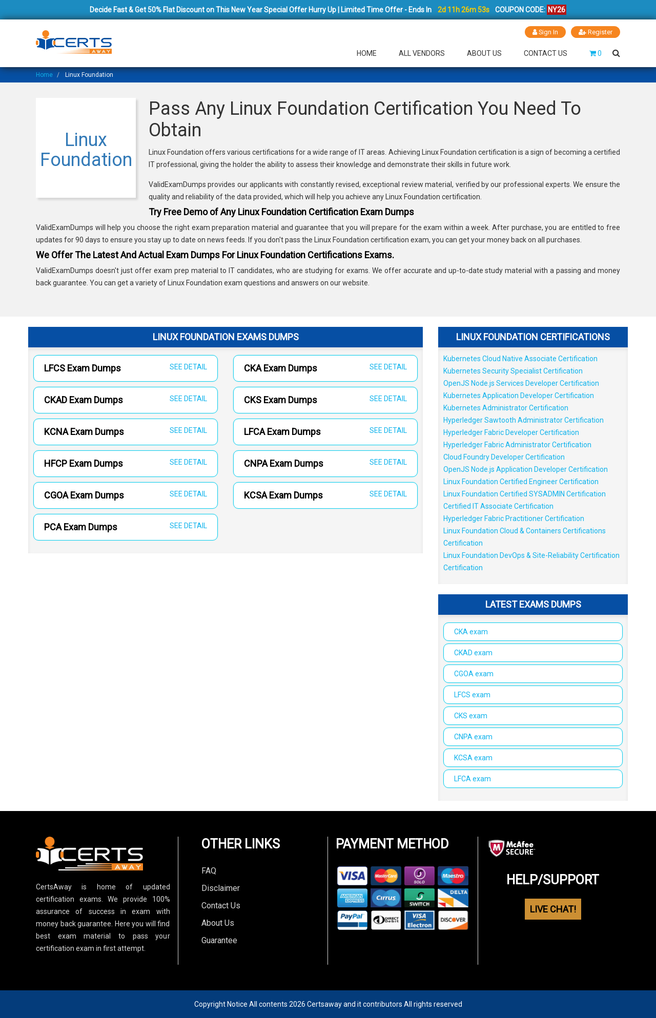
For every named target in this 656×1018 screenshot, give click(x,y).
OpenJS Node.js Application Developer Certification (525, 469)
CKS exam (470, 716)
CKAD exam (473, 653)
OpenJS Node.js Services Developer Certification (521, 383)
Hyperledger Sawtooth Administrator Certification (523, 420)
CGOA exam (474, 674)
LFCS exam (472, 695)
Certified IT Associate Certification (498, 506)
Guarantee (219, 940)
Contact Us (545, 53)
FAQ (208, 871)
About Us (484, 53)
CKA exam (471, 632)
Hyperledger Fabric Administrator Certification (517, 445)
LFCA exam (472, 779)
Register (595, 32)
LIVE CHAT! (553, 909)
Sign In (545, 32)
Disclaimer (220, 888)
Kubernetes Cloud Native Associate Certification (520, 359)
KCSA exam (473, 758)
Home (367, 53)
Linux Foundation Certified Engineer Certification (521, 481)
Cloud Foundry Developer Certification (504, 457)
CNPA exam (473, 737)
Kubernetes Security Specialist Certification (513, 371)
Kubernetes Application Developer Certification (518, 395)
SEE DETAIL (188, 367)
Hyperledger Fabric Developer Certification (511, 432)
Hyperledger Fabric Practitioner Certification (513, 518)
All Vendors (422, 53)
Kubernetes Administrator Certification (505, 408)
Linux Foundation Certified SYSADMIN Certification (524, 494)
